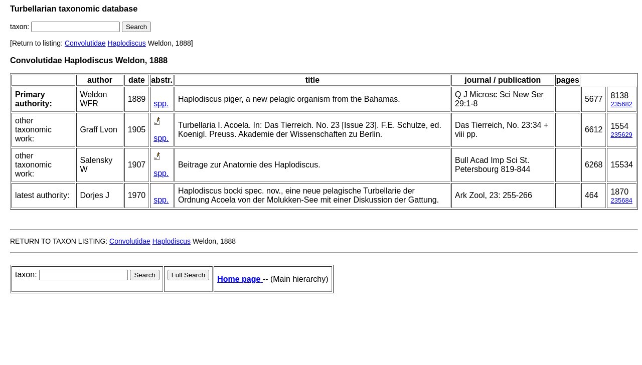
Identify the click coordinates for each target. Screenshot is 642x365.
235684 (621, 200)
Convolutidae (85, 43)
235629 (621, 134)
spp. (161, 103)
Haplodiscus (127, 43)
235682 (621, 104)
